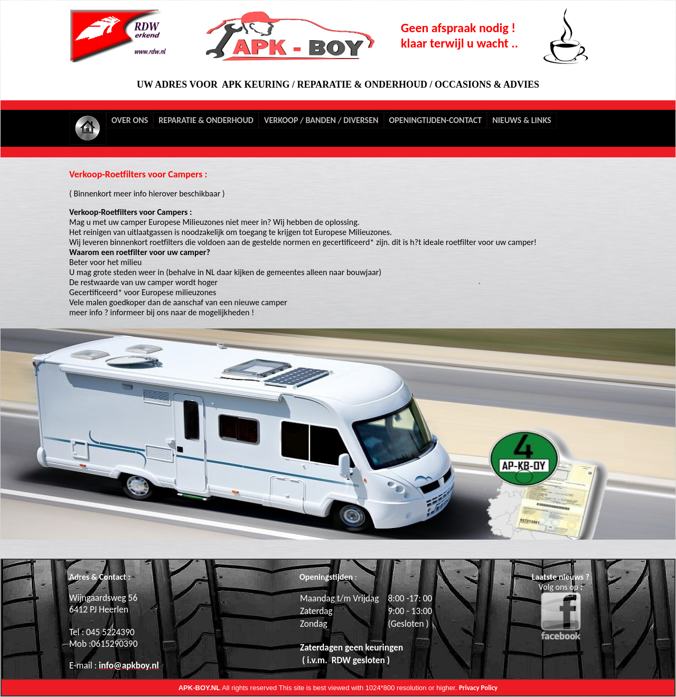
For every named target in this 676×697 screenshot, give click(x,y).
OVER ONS (129, 120)
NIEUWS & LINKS (521, 120)
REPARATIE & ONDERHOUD (205, 120)
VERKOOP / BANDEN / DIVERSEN (321, 120)
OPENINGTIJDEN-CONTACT (435, 120)
